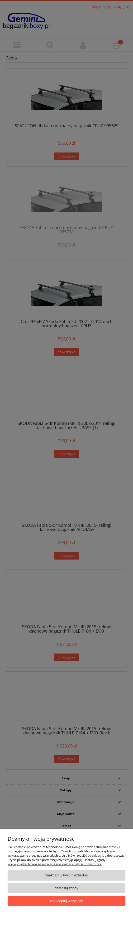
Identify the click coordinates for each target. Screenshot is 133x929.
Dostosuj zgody (66, 888)
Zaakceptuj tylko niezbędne (66, 875)
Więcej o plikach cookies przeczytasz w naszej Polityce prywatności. (55, 864)
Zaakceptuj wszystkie (66, 901)
